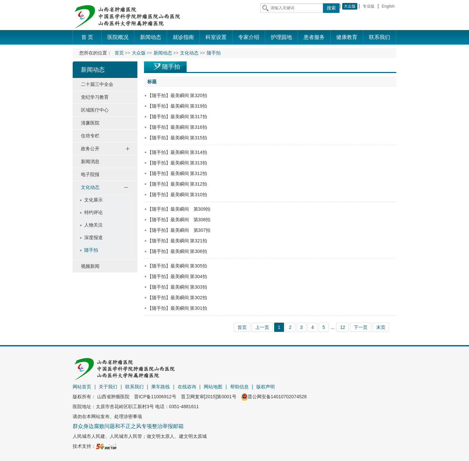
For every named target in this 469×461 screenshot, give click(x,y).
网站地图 (213, 386)
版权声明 (265, 386)
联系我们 (134, 386)
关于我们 (108, 386)
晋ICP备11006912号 (155, 396)
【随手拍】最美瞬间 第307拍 (178, 230)
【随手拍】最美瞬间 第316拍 (177, 127)
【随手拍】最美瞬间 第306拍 (177, 251)
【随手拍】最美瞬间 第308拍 (178, 219)
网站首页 (82, 386)
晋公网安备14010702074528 (274, 396)
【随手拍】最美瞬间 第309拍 (178, 209)
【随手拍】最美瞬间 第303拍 (177, 287)
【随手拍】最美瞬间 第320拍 (177, 95)
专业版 (369, 6)
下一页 (361, 327)
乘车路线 (160, 386)
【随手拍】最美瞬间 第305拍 (177, 265)
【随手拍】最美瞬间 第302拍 (177, 297)
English (388, 6)
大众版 (350, 6)
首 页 (87, 37)
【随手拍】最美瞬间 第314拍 (177, 152)
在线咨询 (187, 386)
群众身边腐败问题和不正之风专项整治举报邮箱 (128, 426)
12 (342, 327)
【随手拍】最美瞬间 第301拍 (177, 308)
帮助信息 (239, 386)
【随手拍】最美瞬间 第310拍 (177, 194)
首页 (119, 53)
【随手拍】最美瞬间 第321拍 (177, 240)
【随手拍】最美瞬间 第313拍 (177, 162)
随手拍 (171, 66)
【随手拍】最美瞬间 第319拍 (177, 106)
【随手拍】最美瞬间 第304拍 (177, 276)
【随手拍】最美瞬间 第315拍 (177, 137)
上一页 (262, 327)
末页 (380, 327)
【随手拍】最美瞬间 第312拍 (177, 173)
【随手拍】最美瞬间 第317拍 (177, 116)
